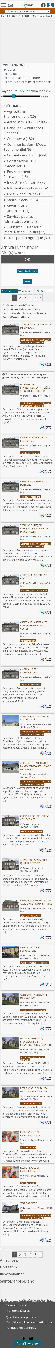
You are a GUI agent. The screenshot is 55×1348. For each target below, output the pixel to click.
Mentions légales (18, 1311)
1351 (27, 1343)
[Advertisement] (27, 40)
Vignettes (25, 291)
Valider (27, 281)
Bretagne (8, 305)
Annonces (8, 1260)
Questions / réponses (21, 1317)
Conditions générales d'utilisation (29, 1322)
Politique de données (21, 1327)
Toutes (11, 69)
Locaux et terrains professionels (28, 82)
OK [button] (27, 259)
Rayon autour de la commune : (23, 91)
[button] (27, 272)
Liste (6, 291)
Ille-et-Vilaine (25, 305)
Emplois (11, 73)
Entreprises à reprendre (23, 78)
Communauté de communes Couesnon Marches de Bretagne (23, 311)
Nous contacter (17, 1305)
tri (29, 291)
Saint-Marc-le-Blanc (17, 1281)
